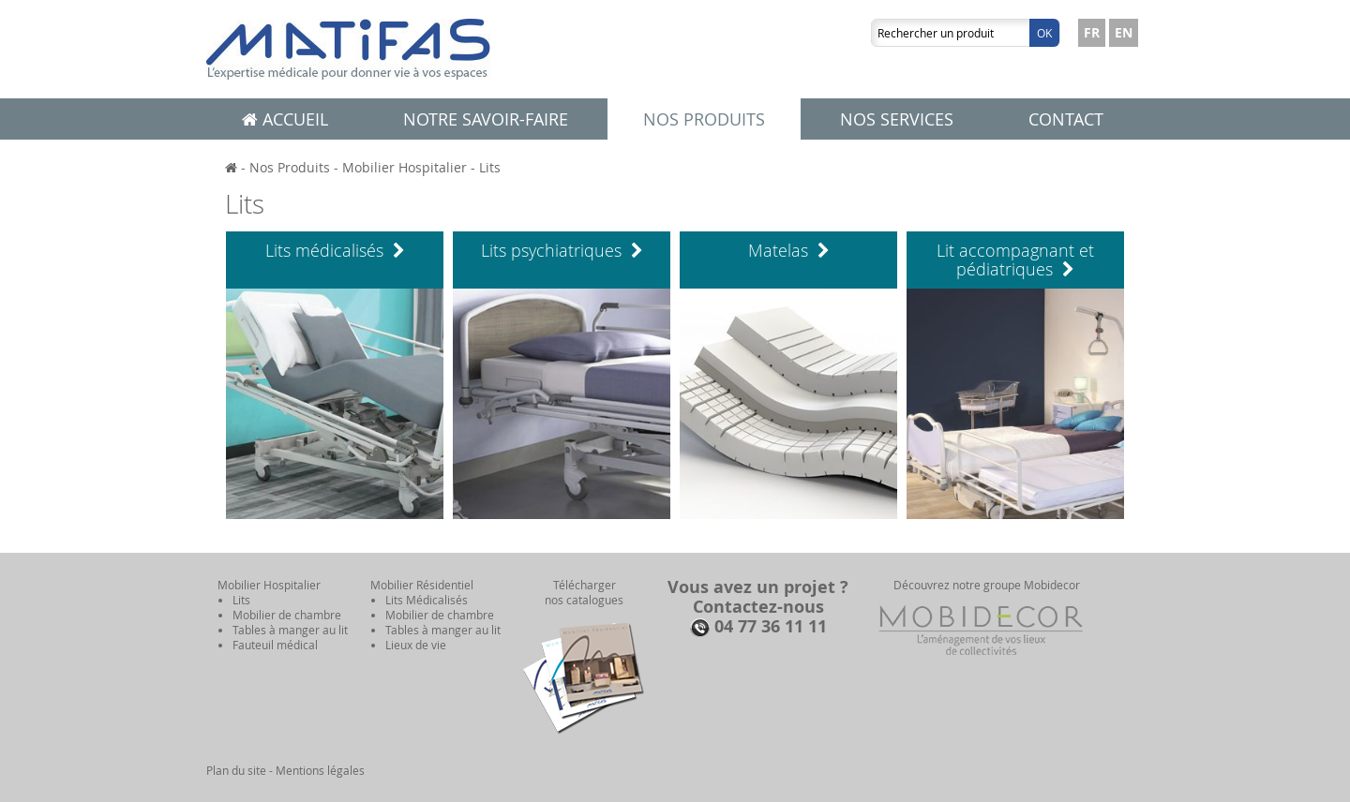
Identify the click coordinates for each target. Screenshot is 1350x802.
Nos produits (704, 119)
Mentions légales (320, 770)
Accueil (285, 119)
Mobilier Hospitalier (404, 167)
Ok (1044, 32)
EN (1123, 32)
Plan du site (236, 770)
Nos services (896, 119)
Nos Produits (289, 167)
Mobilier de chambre (286, 614)
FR (1092, 32)
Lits (490, 167)
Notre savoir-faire (485, 119)
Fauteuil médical (275, 644)
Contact (1065, 119)
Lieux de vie (415, 644)
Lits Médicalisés (426, 599)
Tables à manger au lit (290, 629)
